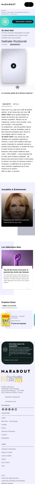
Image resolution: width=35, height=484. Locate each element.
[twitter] (6, 409)
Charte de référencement (10, 478)
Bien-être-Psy (5, 14)
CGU (3, 475)
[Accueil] (9, 4)
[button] (23, 21)
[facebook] (3, 409)
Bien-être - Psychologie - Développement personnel (15, 12)
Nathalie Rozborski (14, 41)
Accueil (3, 10)
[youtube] (15, 409)
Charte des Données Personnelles (13, 481)
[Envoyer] (30, 360)
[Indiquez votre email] (15, 360)
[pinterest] (12, 409)
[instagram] (9, 409)
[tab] (6, 104)
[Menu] (29, 4)
